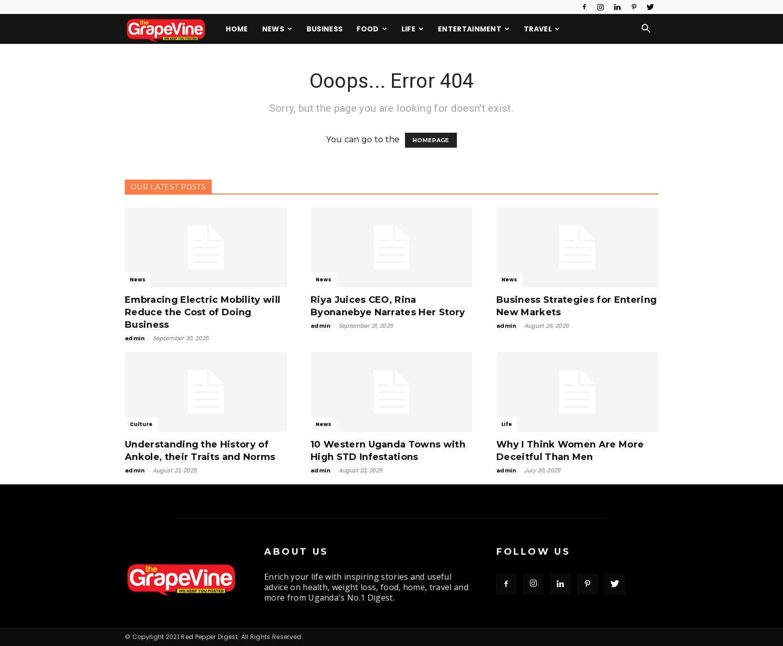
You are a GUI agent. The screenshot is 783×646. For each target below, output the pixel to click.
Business (325, 29)
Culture (141, 424)
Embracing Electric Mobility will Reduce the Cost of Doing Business (202, 312)
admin (135, 338)
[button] (646, 29)
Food (372, 29)
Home (237, 29)
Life (412, 29)
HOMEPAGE (430, 140)
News (277, 29)
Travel (542, 29)
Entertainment (474, 29)
